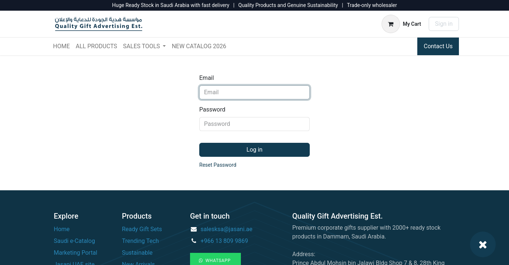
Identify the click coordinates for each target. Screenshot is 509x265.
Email (206, 77)
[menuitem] (61, 46)
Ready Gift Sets (142, 229)
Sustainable (137, 252)
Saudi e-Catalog (74, 240)
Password (212, 109)
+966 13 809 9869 (224, 240)
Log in (254, 149)
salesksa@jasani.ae (227, 229)
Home (62, 229)
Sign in (444, 23)
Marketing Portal (75, 252)
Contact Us (438, 46)
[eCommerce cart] (401, 24)
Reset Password (217, 165)
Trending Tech (140, 240)
